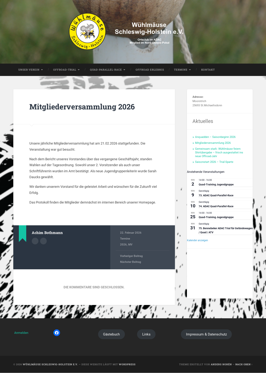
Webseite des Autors (43, 241)
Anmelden (21, 333)
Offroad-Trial (64, 69)
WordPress (127, 364)
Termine (180, 69)
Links (146, 334)
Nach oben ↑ (244, 364)
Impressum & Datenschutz (206, 334)
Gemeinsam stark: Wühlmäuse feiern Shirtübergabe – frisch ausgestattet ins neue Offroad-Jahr (219, 152)
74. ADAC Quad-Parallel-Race (216, 206)
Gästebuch (111, 334)
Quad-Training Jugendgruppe (216, 184)
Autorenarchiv (35, 241)
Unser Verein (29, 69)
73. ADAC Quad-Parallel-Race (216, 195)
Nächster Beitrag (130, 262)
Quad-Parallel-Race (106, 69)
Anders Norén (221, 364)
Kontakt (208, 69)
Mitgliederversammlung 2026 (82, 107)
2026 (123, 244)
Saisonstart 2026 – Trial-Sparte (214, 162)
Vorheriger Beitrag (131, 256)
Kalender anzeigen (197, 240)
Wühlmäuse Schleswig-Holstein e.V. (50, 364)
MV (130, 244)
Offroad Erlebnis (150, 69)
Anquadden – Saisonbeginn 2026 (215, 137)
